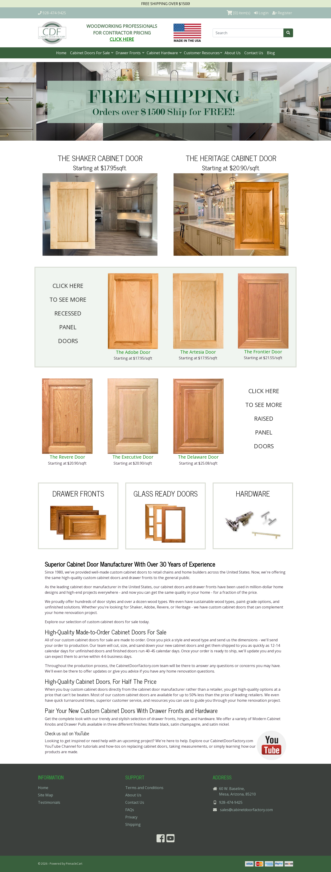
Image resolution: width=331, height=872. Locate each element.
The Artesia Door (198, 352)
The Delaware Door (198, 457)
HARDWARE (253, 493)
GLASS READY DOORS (166, 493)
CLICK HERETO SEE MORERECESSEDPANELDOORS (67, 313)
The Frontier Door (263, 352)
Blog (271, 52)
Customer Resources (202, 52)
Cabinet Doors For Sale (90, 52)
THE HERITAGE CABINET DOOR (231, 158)
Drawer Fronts (129, 52)
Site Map (45, 795)
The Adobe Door (133, 352)
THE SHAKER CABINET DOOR (100, 158)
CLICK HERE (122, 39)
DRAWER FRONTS (78, 493)
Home (61, 52)
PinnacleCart (74, 864)
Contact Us (253, 52)
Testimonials (49, 802)
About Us (233, 52)
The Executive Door (132, 457)
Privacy (131, 817)
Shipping (133, 824)
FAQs (129, 809)
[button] (6, 99)
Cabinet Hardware (163, 52)
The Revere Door (67, 457)
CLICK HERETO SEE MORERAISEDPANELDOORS (263, 418)
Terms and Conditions (144, 787)
